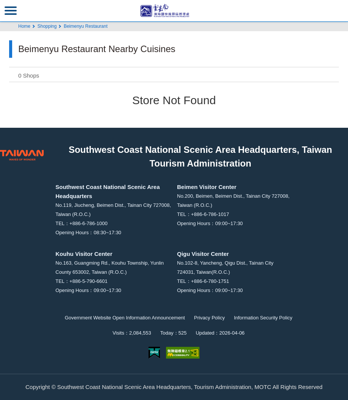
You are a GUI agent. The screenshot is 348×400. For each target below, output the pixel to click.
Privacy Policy (209, 318)
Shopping (47, 26)
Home (24, 26)
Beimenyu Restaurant (86, 26)
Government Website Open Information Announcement (125, 318)
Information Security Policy (263, 318)
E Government (154, 353)
